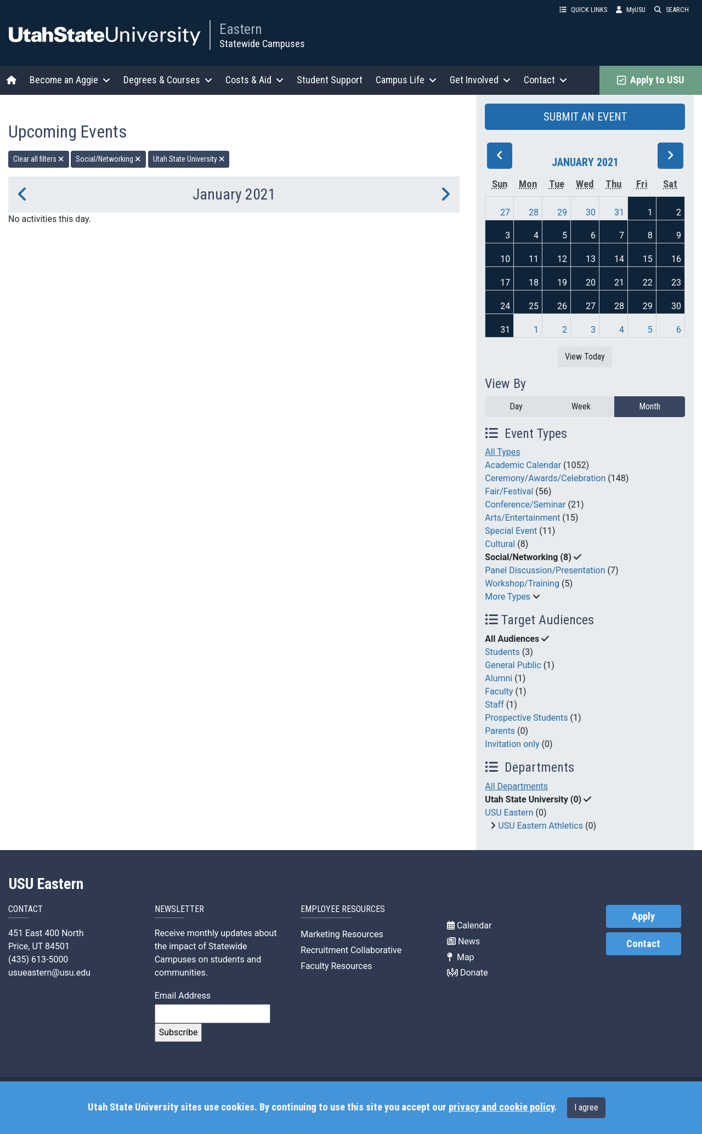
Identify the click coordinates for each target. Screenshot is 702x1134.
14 (619, 259)
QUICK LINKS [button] (583, 9)
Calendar (469, 925)
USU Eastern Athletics (540, 825)
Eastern (240, 29)
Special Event (511, 531)
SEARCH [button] (671, 9)
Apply (643, 916)
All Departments (516, 786)
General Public (513, 665)
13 (591, 259)
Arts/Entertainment (522, 517)
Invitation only (512, 744)
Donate (467, 972)
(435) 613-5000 (38, 959)
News (463, 941)
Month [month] (649, 406)
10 (505, 259)
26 (562, 306)
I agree (586, 1107)
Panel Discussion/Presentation (545, 570)
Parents (500, 731)
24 (505, 306)
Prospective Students (526, 718)
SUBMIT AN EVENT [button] (585, 116)
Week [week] (581, 406)
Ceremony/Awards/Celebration (545, 478)
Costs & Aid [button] (254, 80)
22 (648, 282)
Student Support (330, 80)
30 (591, 212)
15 (648, 259)
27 (505, 212)
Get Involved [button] (480, 80)
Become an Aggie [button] (70, 80)
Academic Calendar (523, 465)
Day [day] (516, 406)
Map (460, 957)
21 (619, 282)
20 (591, 282)
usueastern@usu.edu (49, 972)
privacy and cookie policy (501, 1107)
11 (534, 259)
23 (676, 282)
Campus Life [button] (406, 80)
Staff (494, 704)
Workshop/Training (522, 583)
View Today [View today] (585, 356)
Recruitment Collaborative (351, 950)
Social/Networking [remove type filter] (108, 159)
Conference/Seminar (525, 504)
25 (534, 306)
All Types (502, 452)
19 (562, 282)
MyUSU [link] (631, 9)
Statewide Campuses (262, 43)
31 (619, 212)
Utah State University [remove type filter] (189, 159)
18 (534, 282)
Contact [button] (545, 80)
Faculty (499, 691)
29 (562, 212)
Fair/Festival (509, 491)
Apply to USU (650, 80)
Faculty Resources (336, 966)
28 (534, 212)
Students (502, 652)
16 (676, 259)
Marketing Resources (342, 934)
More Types (507, 596)
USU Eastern (509, 812)
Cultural (500, 544)
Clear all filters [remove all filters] (38, 159)
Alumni (498, 678)
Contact (643, 944)
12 (562, 259)
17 (505, 282)
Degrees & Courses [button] (167, 80)
